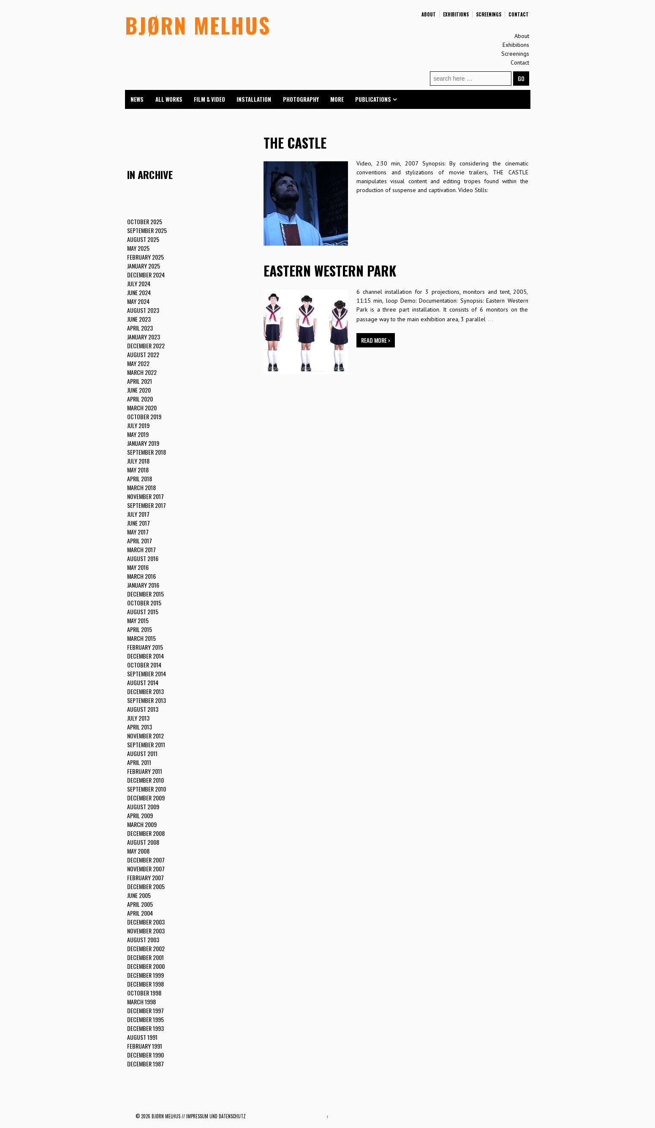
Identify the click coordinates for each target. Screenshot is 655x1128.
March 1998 (141, 1001)
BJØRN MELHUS (198, 25)
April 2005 (140, 904)
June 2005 (139, 895)
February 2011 (144, 771)
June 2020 (139, 389)
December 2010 (145, 780)
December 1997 (145, 1010)
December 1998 (145, 983)
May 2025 (138, 248)
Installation (253, 99)
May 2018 (138, 469)
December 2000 (146, 966)
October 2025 (144, 221)
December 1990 (145, 1054)
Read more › (375, 340)
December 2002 (146, 948)
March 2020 (142, 407)
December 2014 (145, 655)
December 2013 (145, 691)
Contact (518, 14)
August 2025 (143, 239)
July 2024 (138, 283)
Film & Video (209, 99)
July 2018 (138, 460)
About (428, 14)
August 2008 (143, 842)
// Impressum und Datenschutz (214, 1116)
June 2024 (139, 292)
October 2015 (144, 602)
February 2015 (145, 647)
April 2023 (140, 327)
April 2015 (139, 629)
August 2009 (143, 806)
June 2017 (138, 522)
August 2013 (142, 709)
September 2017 (146, 505)
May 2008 (138, 850)
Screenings (488, 14)
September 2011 (146, 744)
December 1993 (145, 1028)
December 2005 (146, 886)
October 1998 (144, 992)
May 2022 (138, 363)
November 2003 (146, 930)
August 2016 (142, 558)
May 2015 (138, 620)
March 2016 (141, 576)
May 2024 (138, 301)
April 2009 (140, 815)
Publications (373, 99)
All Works (168, 99)
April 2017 (139, 540)
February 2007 (145, 877)
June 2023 (139, 319)
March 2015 (141, 638)
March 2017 (141, 549)
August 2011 (142, 753)
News (137, 99)
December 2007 (146, 859)
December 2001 (145, 957)
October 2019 (144, 416)
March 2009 (142, 824)
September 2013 (146, 700)
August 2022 (143, 354)
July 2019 (138, 425)
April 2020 (140, 398)
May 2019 (138, 434)
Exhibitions (456, 14)
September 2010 (146, 788)
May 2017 (138, 531)
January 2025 (143, 265)
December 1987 (145, 1063)
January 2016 (143, 584)
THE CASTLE (295, 142)
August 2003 (143, 939)
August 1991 (142, 1037)
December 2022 (146, 345)
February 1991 (144, 1045)
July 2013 (138, 717)
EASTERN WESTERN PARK (330, 270)
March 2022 (142, 372)
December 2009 (146, 797)
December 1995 (145, 1019)
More (337, 99)
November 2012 (145, 735)
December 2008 (146, 833)
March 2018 (141, 487)
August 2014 (142, 682)
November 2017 (145, 496)
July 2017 (138, 514)
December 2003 (146, 921)
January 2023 (143, 336)
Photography (301, 99)
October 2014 (144, 664)
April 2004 (140, 912)
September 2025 (147, 230)
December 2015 (145, 593)
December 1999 (145, 975)
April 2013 (139, 726)
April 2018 (139, 478)
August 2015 (142, 611)
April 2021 (139, 381)
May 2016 (138, 567)
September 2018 (146, 451)
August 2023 (143, 310)
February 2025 (145, 256)
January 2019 (143, 443)
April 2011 (139, 762)
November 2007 (146, 868)
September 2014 (146, 673)
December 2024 (146, 274)
